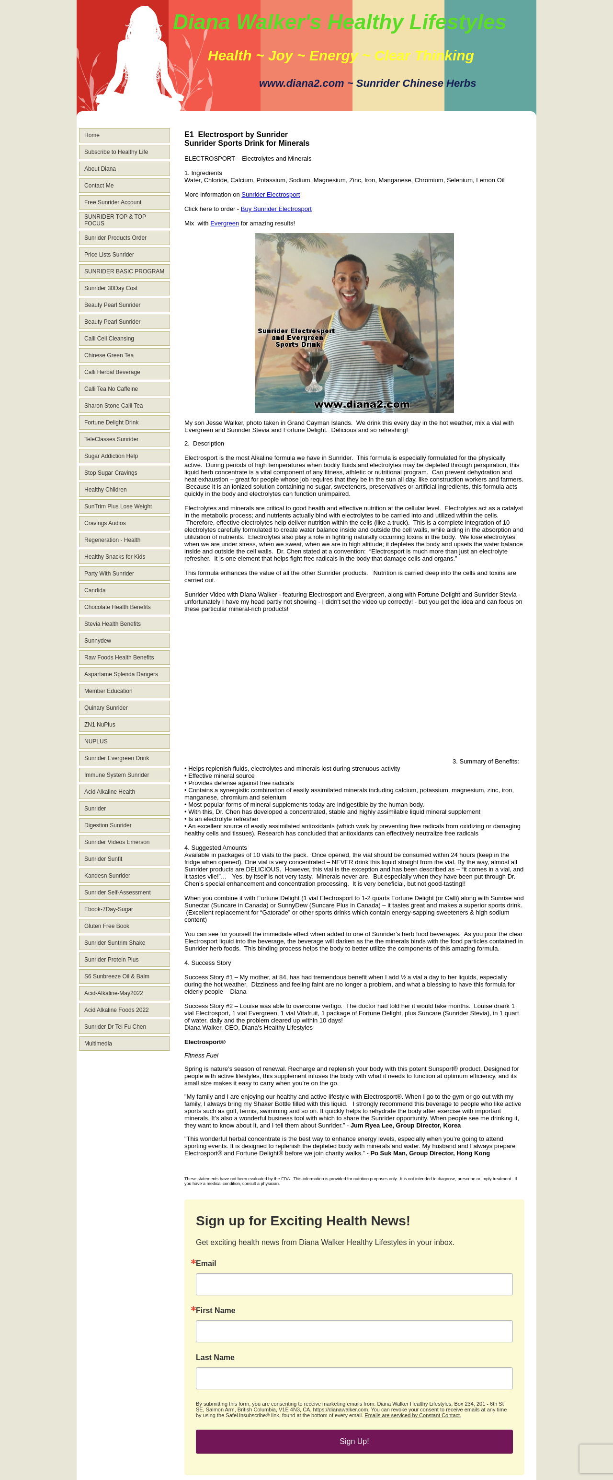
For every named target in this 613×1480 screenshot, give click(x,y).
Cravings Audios (105, 523)
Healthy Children (105, 489)
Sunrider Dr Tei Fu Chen (115, 1026)
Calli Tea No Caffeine (111, 389)
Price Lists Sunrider (109, 254)
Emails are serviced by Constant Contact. (412, 1415)
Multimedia (98, 1043)
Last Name (215, 1358)
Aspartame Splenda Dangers (121, 674)
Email (206, 1264)
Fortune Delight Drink (111, 422)
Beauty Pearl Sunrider (112, 305)
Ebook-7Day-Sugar (108, 909)
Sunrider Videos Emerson (117, 842)
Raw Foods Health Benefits (119, 657)
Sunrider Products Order (115, 238)
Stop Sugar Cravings (110, 473)
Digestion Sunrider (108, 825)
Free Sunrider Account (112, 202)
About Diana (100, 168)
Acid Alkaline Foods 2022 (116, 1010)
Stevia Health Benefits (112, 624)
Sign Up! (354, 1441)
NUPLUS (96, 741)
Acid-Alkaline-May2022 (113, 993)
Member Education (108, 691)
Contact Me (99, 185)
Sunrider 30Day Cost (110, 288)
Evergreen (224, 223)
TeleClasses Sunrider (111, 439)
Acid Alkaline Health (109, 791)
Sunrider (95, 808)
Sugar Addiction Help (111, 456)
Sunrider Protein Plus (111, 959)
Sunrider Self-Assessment (117, 892)
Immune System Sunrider (116, 775)
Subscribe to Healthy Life (116, 152)
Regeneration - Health (112, 540)
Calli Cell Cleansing (109, 338)
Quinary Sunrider (106, 708)
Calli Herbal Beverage (112, 372)
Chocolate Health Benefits (117, 607)
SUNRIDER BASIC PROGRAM (124, 271)
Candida (95, 590)
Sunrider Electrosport (270, 194)
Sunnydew (97, 640)
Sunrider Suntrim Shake (114, 943)
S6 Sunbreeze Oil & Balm (116, 976)
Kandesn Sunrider (107, 875)
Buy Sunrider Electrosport (276, 208)
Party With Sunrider (109, 573)
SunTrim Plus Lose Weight (118, 506)
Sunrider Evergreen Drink (116, 758)
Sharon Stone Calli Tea (113, 405)
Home (92, 135)
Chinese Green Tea (109, 355)
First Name (216, 1311)
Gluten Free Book (106, 926)
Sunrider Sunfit (103, 859)
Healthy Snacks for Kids (114, 556)
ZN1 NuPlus (99, 724)
